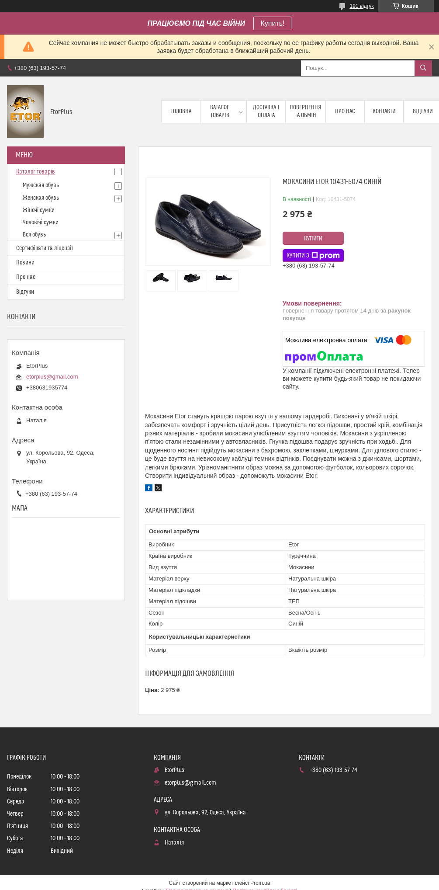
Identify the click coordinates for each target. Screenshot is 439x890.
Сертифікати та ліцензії (44, 248)
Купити (313, 238)
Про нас (345, 111)
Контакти (384, 111)
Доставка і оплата (266, 111)
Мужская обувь (41, 185)
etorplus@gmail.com (52, 376)
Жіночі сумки (39, 210)
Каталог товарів (219, 111)
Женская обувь (41, 198)
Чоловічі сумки (41, 222)
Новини (25, 262)
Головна (180, 111)
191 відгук (361, 6)
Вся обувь (34, 234)
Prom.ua (260, 883)
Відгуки (25, 292)
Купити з (313, 256)
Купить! (272, 23)
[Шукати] (423, 68)
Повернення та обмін (305, 111)
